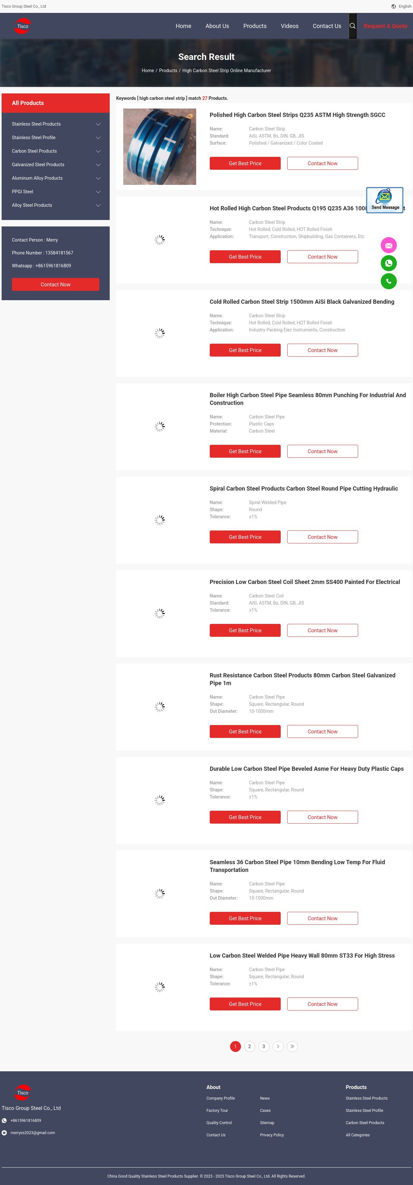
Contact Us (216, 1135)
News (265, 1098)
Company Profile (220, 1098)
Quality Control (219, 1123)
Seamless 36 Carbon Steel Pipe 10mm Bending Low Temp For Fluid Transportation (297, 866)
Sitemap (267, 1123)
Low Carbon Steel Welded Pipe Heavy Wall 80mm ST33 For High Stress (302, 955)
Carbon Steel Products (34, 151)
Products (168, 70)
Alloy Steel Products (32, 205)
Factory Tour (217, 1110)
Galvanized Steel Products (38, 164)
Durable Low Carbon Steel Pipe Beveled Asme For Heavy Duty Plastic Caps (307, 768)
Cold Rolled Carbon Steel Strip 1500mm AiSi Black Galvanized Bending (302, 301)
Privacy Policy (272, 1135)
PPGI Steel (22, 191)
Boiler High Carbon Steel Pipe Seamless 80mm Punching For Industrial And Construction (308, 399)
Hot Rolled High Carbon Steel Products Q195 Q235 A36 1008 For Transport (307, 208)
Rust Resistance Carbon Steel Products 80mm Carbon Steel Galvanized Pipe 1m (303, 679)
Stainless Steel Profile (33, 137)
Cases (265, 1110)
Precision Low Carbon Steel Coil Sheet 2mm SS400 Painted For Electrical (305, 581)
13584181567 (59, 252)
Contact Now (55, 285)
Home (148, 70)
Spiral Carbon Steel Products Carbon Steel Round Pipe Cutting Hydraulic (304, 488)
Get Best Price (245, 163)
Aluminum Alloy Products (37, 178)
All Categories (358, 1135)
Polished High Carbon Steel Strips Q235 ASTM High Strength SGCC (297, 114)
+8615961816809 (53, 265)
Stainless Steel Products (36, 124)
